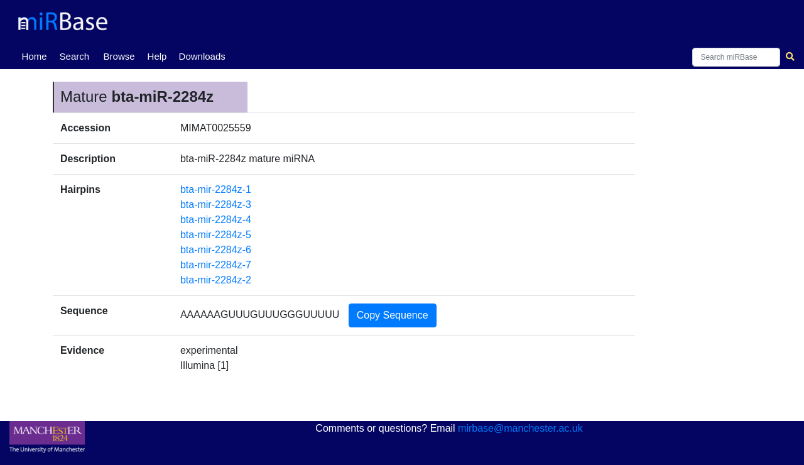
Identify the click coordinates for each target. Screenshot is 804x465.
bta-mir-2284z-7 (215, 265)
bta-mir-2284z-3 (215, 204)
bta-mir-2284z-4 (215, 219)
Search (75, 56)
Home (37, 55)
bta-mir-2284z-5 (215, 234)
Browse (119, 56)
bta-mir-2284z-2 (215, 280)
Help (157, 56)
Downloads (202, 56)
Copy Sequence (392, 315)
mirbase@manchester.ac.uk (520, 428)
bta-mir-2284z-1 (215, 189)
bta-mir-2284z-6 (215, 249)
